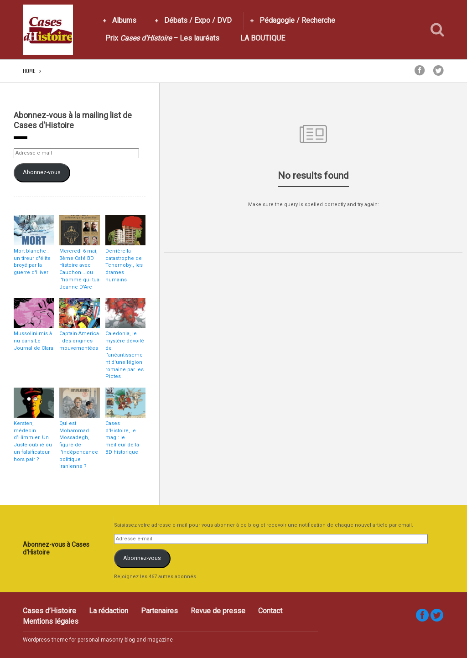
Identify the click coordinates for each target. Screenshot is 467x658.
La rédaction (108, 610)
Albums (124, 20)
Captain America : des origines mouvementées (79, 341)
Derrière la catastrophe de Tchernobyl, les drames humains (124, 265)
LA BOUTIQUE (262, 38)
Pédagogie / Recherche (297, 20)
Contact (270, 610)
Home (29, 71)
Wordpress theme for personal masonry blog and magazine (98, 640)
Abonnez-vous (42, 172)
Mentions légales (50, 621)
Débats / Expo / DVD (198, 20)
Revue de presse (218, 610)
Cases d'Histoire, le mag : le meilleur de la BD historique (122, 437)
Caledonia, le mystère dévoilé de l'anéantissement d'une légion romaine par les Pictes (124, 355)
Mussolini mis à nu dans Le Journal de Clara (33, 341)
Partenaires (159, 610)
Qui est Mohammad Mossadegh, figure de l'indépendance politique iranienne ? (78, 444)
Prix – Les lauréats (162, 38)
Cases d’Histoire (49, 610)
